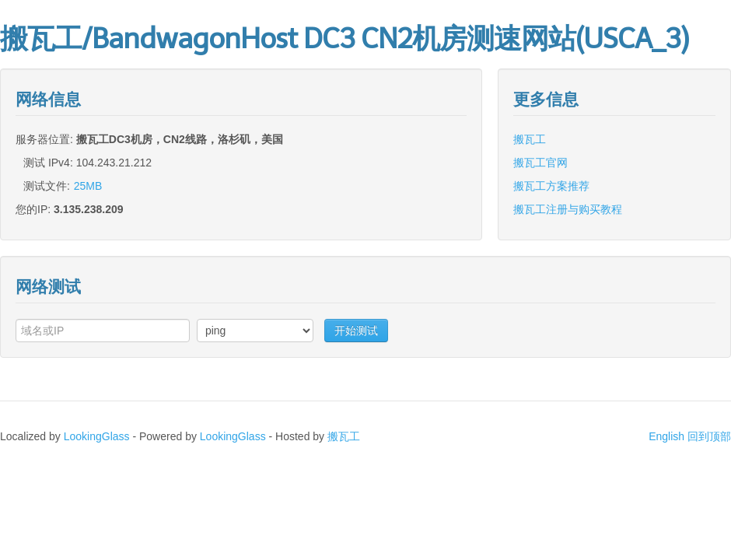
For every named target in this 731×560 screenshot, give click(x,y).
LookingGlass (97, 436)
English (666, 436)
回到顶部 (709, 436)
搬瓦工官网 (540, 162)
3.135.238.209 (89, 209)
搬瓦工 (529, 139)
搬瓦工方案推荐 (551, 186)
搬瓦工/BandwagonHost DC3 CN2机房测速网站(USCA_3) (344, 38)
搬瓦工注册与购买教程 (567, 209)
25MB (88, 186)
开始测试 (356, 330)
